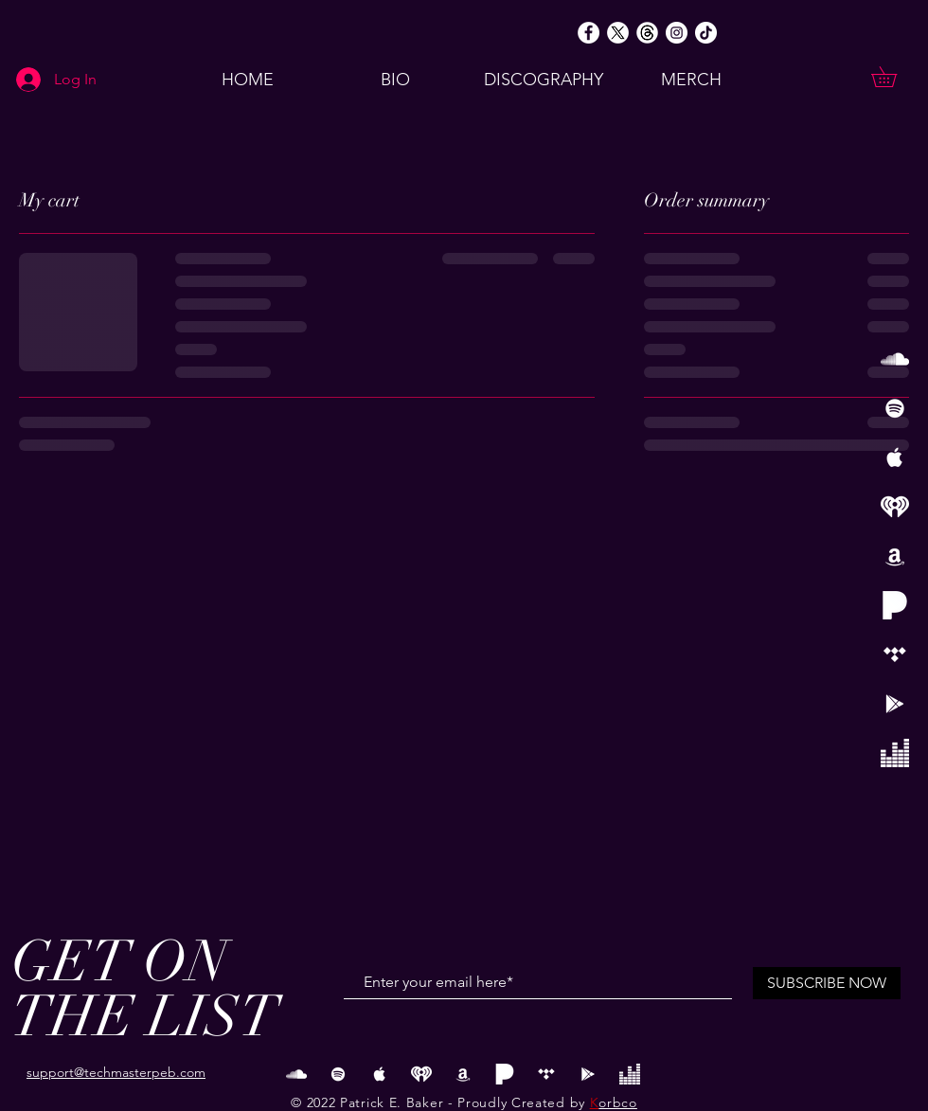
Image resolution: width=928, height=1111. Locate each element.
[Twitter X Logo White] (618, 33)
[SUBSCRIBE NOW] (827, 983)
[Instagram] (676, 33)
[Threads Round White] (647, 33)
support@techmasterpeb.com (116, 1072)
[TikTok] (706, 33)
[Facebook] (588, 33)
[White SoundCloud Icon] (895, 359)
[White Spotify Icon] (895, 408)
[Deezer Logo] (895, 753)
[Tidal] (895, 654)
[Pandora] (895, 605)
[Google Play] (895, 704)
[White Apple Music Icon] (895, 457)
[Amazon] (895, 556)
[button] (894, 76)
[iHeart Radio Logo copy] (895, 507)
